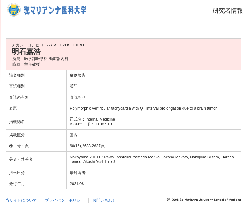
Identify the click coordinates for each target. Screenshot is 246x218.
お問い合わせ (104, 200)
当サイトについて (21, 200)
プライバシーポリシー (64, 200)
